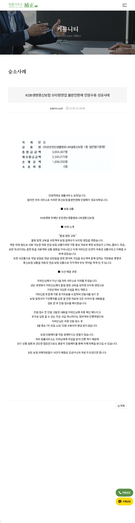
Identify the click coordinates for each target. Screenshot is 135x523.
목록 (121, 394)
